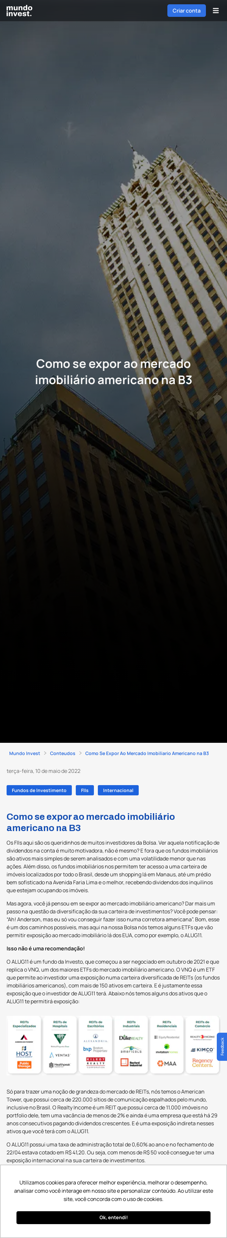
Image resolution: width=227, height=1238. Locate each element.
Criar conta (187, 10)
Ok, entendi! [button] (113, 1217)
